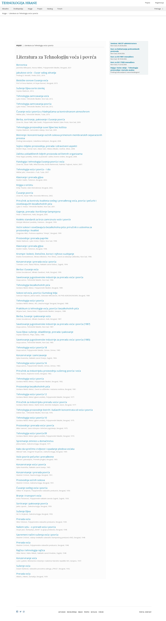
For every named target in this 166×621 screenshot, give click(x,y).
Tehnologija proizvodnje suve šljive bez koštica (41, 127)
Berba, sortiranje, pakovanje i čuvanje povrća (40, 119)
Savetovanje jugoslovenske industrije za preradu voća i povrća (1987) (53, 324)
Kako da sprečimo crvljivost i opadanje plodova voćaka (45, 448)
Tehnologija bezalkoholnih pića (33, 285)
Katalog (50, 9)
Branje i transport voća (28, 495)
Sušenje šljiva (23, 511)
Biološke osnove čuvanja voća (32, 80)
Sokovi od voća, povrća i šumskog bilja (36, 292)
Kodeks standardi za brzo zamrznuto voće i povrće (43, 219)
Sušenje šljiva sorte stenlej (30, 88)
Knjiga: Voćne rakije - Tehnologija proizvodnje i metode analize (124, 69)
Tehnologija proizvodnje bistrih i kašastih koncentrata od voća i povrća (54, 409)
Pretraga (157, 9)
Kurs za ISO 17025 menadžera (122, 62)
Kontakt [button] (148, 612)
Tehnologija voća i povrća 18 (31, 347)
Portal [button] (141, 612)
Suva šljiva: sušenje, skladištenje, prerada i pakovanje (44, 331)
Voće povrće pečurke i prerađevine (35, 456)
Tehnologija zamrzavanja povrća (33, 103)
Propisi (39, 9)
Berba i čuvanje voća (27, 269)
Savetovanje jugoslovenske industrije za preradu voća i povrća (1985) (53, 339)
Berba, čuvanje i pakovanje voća (33, 316)
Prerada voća (23, 519)
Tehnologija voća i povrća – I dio (33, 169)
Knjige (30, 9)
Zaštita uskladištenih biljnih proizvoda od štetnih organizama (49, 153)
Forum (59, 9)
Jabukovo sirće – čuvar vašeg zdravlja (36, 72)
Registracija (159, 3)
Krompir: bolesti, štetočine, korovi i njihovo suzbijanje (45, 253)
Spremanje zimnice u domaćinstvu (35, 441)
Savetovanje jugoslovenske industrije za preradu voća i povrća (49, 277)
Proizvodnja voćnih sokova (30, 480)
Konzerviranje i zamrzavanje (31, 355)
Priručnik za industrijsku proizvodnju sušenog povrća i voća (48, 370)
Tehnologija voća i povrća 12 (31, 394)
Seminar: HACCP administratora (124, 43)
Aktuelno (5, 9)
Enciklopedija (18, 9)
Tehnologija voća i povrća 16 (31, 363)
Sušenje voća (23, 565)
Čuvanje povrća (24, 192)
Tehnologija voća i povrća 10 (31, 417)
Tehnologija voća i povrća (30, 300)
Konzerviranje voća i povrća (31, 464)
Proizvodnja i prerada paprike (32, 238)
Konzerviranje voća (26, 558)
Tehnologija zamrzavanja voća (32, 96)
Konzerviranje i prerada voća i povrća (36, 261)
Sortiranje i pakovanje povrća (32, 503)
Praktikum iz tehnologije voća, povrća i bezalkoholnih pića (47, 308)
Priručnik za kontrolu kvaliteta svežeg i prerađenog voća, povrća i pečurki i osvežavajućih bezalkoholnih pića (56, 202)
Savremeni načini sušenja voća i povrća (37, 534)
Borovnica (21, 64)
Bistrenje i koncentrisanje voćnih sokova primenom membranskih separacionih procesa (59, 136)
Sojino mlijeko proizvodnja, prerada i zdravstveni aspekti (46, 146)
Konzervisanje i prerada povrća (33, 472)
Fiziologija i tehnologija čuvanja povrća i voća (40, 161)
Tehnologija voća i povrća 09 (31, 433)
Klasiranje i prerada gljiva (29, 177)
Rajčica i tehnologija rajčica (30, 550)
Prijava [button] (147, 3)
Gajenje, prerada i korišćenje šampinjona (38, 211)
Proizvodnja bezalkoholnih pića (33, 386)
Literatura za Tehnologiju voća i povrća (23, 13)
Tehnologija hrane (19, 3)
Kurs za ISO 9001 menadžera (122, 57)
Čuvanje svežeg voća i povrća (31, 487)
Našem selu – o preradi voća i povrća (36, 526)
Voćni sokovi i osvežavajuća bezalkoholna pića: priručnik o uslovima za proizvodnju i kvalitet (54, 229)
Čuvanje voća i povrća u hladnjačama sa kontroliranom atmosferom (53, 111)
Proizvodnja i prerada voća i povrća (35, 425)
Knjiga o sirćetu (24, 185)
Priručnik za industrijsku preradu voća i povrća (41, 402)
